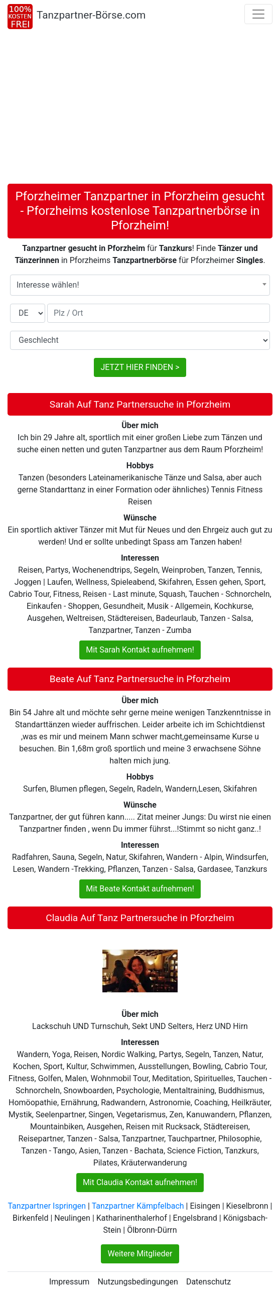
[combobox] (140, 285)
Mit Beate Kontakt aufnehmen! (140, 888)
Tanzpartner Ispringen (47, 1206)
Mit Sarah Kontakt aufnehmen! (140, 650)
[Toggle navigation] (258, 14)
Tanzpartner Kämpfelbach (138, 1206)
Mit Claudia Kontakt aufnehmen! (140, 1182)
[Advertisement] (140, 108)
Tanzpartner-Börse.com (91, 15)
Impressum (69, 1281)
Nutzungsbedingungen (137, 1281)
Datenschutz (208, 1281)
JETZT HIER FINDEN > (139, 367)
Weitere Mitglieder (139, 1253)
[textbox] (140, 285)
